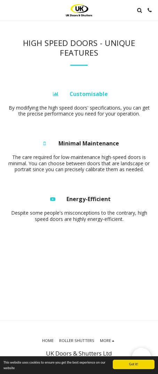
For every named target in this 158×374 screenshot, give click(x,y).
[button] (8, 10)
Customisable (89, 93)
